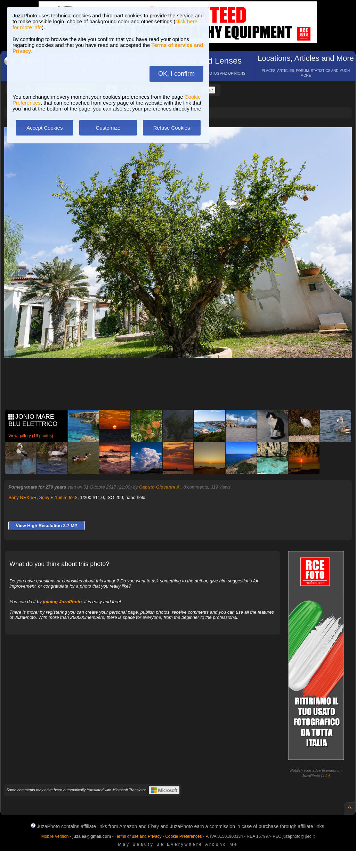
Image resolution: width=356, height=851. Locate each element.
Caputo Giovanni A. (160, 487)
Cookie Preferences (183, 836)
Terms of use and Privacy (138, 836)
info (325, 776)
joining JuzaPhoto (62, 601)
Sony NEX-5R (22, 497)
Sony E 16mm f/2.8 (58, 497)
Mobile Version (55, 836)
